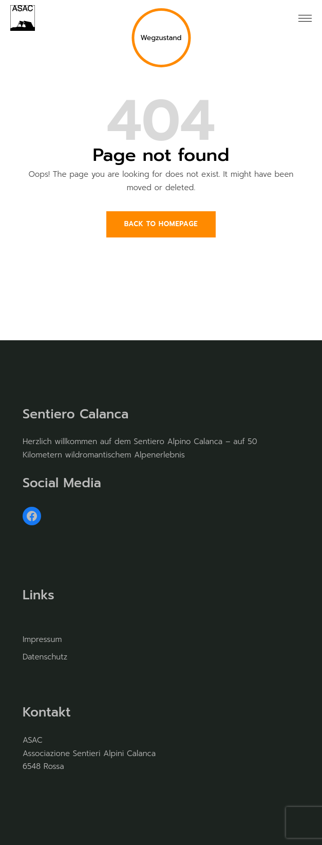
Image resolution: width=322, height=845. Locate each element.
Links (38, 595)
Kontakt (47, 712)
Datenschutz (45, 657)
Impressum (42, 639)
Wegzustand (160, 37)
